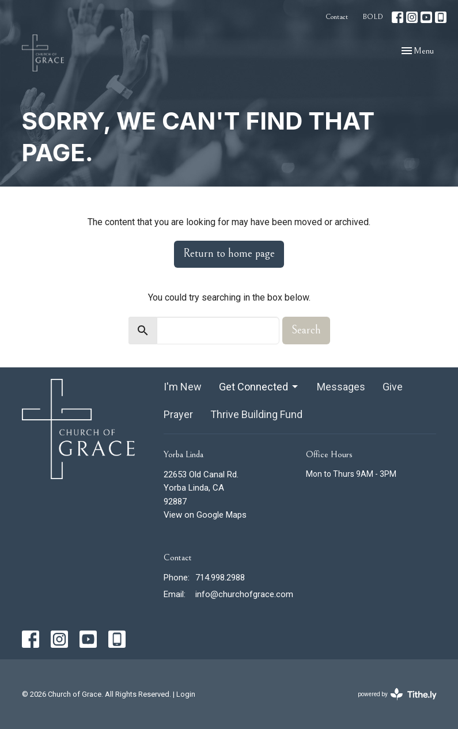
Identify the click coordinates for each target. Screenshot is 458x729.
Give (393, 387)
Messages (341, 387)
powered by (397, 694)
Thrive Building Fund (256, 414)
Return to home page (229, 253)
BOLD (372, 17)
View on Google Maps (205, 515)
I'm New (183, 387)
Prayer (178, 414)
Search (306, 330)
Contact (336, 17)
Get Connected (259, 387)
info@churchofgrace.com (244, 594)
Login (185, 694)
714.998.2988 (220, 577)
